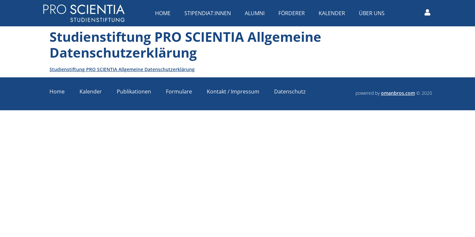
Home (164, 13)
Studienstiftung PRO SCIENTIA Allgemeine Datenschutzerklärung (122, 69)
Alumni (256, 13)
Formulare (179, 91)
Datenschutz (290, 91)
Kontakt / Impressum (233, 91)
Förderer (293, 13)
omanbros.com (398, 93)
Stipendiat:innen (209, 13)
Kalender (333, 13)
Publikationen (134, 91)
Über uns (373, 13)
